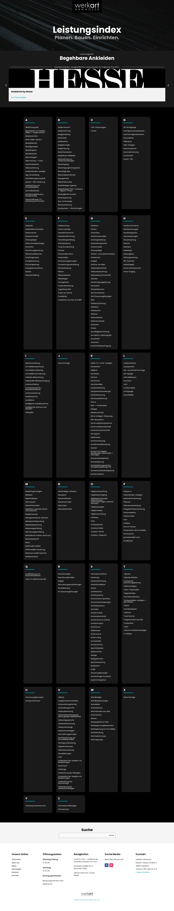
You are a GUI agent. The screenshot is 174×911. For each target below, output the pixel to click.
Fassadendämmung (66, 236)
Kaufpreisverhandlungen (101, 392)
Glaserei (94, 314)
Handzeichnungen (131, 229)
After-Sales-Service (33, 140)
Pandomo (128, 492)
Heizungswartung (131, 258)
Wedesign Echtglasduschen (102, 726)
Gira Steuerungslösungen (101, 297)
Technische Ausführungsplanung (132, 582)
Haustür (127, 244)
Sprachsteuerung (98, 662)
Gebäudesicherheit (99, 268)
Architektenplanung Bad (35, 179)
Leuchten (127, 381)
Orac (93, 521)
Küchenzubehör (97, 474)
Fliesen (61, 272)
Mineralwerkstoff (32, 539)
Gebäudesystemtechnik (101, 275)
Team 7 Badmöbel (131, 590)
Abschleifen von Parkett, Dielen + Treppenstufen (35, 132)
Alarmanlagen (31, 157)
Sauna (93, 588)
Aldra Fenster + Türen (34, 161)
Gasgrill (94, 261)
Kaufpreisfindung (98, 388)
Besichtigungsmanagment (69, 168)
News (14, 866)
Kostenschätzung (98, 441)
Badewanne (63, 142)
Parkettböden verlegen (133, 495)
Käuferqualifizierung (99, 399)
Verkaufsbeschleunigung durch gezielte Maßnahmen (69, 716)
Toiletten (127, 613)
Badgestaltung (64, 135)
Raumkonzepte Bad (66, 578)
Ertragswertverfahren (34, 268)
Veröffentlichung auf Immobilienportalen (66, 739)
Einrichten (29, 247)
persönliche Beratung (132, 499)
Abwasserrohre (31, 136)
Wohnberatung (97, 733)
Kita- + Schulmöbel (99, 406)
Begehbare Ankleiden (66, 156)
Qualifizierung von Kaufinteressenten (33, 575)
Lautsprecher (129, 367)
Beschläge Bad (64, 172)
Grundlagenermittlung (100, 332)
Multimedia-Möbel (32, 546)
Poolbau (127, 523)
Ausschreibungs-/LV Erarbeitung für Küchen (34, 200)
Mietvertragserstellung (34, 532)
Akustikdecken (31, 143)
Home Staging (129, 272)
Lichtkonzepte (129, 388)
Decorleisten (129, 138)
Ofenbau (94, 518)
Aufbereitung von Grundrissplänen (32, 186)
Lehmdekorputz (130, 377)
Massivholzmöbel (32, 506)
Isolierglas (29, 413)
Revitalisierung (64, 588)
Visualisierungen (64, 754)
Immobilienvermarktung (35, 374)
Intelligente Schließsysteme (36, 404)
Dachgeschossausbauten (134, 131)
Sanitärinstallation (98, 585)
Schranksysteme (98, 606)
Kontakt (15, 875)
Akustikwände (31, 154)
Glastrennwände (97, 321)
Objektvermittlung (98, 514)
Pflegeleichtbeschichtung (134, 509)
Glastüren (95, 325)
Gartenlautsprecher (99, 244)
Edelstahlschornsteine (34, 229)
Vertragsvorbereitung (67, 743)
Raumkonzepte (64, 574)
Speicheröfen (96, 652)
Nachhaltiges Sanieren (67, 492)
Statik (93, 669)
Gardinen (94, 226)
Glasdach (95, 307)
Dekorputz (128, 142)
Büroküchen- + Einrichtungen (70, 209)
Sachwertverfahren (99, 574)
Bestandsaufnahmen (67, 175)
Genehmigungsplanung (100, 282)
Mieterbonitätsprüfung (34, 521)
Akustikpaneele (31, 147)
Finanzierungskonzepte (67, 261)
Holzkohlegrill (129, 265)
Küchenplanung (97, 462)
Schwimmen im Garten (100, 620)
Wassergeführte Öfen (100, 722)
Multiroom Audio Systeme (36, 553)
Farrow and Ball (64, 229)
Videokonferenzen (65, 747)
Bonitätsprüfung (64, 198)
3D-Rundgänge (130, 127)
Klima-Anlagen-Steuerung (101, 416)
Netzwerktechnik (65, 509)
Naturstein (62, 506)
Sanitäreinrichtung (98, 581)
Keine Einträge (64, 363)
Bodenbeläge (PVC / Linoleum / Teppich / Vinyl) (70, 190)
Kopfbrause (95, 437)
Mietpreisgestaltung (33, 529)
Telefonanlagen (130, 586)
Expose (28, 272)
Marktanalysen (31, 499)
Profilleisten (128, 541)
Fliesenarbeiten (64, 275)
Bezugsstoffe (63, 179)
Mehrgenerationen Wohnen (36, 518)
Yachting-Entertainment (35, 806)
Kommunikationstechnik (101, 427)
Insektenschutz (31, 397)
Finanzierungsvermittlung (68, 265)
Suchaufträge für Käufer (101, 677)
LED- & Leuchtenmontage (134, 370)
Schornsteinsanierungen (101, 602)
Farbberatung (63, 226)
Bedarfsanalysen (65, 152)
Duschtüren (128, 156)
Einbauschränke (31, 236)
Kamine (94, 377)
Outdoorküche (97, 525)
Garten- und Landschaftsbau (103, 254)
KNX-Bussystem (97, 420)
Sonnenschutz (97, 645)
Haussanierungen (131, 236)
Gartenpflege (96, 251)
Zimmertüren (63, 809)
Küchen (94, 448)
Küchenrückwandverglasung (102, 471)
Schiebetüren (96, 592)
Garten (94, 229)
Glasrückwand (96, 318)
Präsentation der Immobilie (135, 530)
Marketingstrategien (33, 492)
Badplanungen (64, 145)
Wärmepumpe (97, 740)
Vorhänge (62, 769)
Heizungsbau (129, 254)
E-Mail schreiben (143, 872)
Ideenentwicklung (32, 363)
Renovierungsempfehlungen (70, 585)
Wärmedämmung (98, 736)
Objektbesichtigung (99, 495)
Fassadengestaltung (66, 240)
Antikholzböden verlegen (35, 172)
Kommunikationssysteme (101, 423)
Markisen (29, 495)
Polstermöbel (129, 516)
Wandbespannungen (99, 701)
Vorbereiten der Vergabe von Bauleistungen (70, 761)
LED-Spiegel (128, 374)
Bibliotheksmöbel (65, 182)
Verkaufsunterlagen (66, 731)
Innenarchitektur (32, 384)
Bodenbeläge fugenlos (67, 186)
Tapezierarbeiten (131, 578)
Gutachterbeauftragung (101, 346)
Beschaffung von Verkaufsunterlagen (66, 160)
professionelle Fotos (132, 537)
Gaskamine (95, 258)
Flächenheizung (64, 268)
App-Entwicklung (32, 175)
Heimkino (127, 247)
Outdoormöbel (97, 528)
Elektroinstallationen (33, 254)
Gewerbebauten (97, 289)
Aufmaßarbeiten (32, 191)
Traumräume (129, 616)
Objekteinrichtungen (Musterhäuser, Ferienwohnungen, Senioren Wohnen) (102, 501)
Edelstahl (29, 226)
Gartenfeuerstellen (98, 236)
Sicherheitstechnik (98, 616)
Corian (93, 131)
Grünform (95, 342)
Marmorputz (30, 502)
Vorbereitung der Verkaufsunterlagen (66, 788)
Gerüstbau (95, 286)
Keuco (93, 402)
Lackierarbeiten (130, 363)
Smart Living (96, 638)
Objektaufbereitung (99, 492)
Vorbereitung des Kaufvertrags (65, 782)
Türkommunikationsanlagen (135, 630)
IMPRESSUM (79, 900)
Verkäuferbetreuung (66, 724)
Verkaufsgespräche (66, 720)
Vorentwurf (62, 766)
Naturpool (62, 495)
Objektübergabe (97, 507)
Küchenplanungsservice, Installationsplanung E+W (101, 466)
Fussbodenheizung (65, 286)
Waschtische (96, 715)
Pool (125, 520)
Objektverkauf (96, 511)
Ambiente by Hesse (22, 91)
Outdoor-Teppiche (98, 535)
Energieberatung (32, 261)
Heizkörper (128, 251)
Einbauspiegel (31, 240)
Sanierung (95, 578)
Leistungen (16, 869)
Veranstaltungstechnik (67, 704)
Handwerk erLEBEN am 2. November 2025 (83, 867)
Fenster (61, 251)
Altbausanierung (32, 168)
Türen (126, 627)
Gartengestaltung (98, 240)
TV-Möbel (128, 634)
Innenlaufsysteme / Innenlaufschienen (33, 389)
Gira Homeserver (98, 293)
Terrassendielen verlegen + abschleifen (135, 601)
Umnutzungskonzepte (34, 697)
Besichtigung (63, 164)
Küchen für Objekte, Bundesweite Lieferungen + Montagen (102, 453)
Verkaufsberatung (65, 712)
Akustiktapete (31, 150)
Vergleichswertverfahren (68, 701)
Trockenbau (128, 623)
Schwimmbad (96, 613)
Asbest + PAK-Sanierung (35, 182)
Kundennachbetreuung (100, 445)
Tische (126, 606)
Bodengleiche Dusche (67, 194)
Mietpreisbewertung (33, 525)
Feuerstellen (63, 258)
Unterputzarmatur (32, 701)
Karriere (15, 872)
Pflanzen (127, 502)
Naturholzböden (64, 499)
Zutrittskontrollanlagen (67, 806)
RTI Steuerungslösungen (68, 592)
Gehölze (94, 279)
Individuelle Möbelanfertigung (37, 381)
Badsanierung (63, 149)
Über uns (15, 862)
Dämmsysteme (130, 149)
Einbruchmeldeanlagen (34, 244)
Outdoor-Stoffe (97, 532)
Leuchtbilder (129, 395)
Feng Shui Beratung (66, 247)
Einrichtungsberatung (34, 251)
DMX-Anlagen (129, 145)
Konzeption (95, 434)
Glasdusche (95, 311)
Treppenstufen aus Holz (133, 620)
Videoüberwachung (66, 750)
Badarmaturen (64, 127)
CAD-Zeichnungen (98, 127)
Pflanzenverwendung (132, 506)
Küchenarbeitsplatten (100, 458)
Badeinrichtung (64, 131)
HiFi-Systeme (129, 261)
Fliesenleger (63, 279)
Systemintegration (98, 680)
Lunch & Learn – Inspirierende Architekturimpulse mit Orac (86, 860)
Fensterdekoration (65, 254)
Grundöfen (95, 339)
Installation (29, 400)
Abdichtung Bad (31, 127)
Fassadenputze (64, 244)
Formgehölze (63, 282)
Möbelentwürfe (31, 557)
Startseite (16, 859)
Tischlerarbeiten (130, 609)
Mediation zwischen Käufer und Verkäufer (36, 510)
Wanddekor (95, 704)
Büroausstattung (65, 205)
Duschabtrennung (131, 152)
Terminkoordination (132, 597)
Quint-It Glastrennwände (35, 579)
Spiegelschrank (97, 659)
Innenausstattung (32, 393)
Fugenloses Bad (64, 289)
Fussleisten (62, 297)
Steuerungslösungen (99, 673)
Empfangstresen (32, 258)
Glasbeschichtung (98, 304)
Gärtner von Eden (98, 265)
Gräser (93, 328)
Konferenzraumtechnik (100, 430)
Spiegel (94, 655)
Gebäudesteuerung (99, 272)
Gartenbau (95, 233)
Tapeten (127, 574)
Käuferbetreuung (98, 395)
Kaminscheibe (96, 384)
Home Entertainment (132, 268)
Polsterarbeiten (130, 513)
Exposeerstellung (32, 275)
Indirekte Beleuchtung (34, 377)
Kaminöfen (95, 381)
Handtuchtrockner (131, 226)
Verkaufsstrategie (65, 727)
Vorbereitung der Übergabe (69, 773)
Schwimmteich (97, 624)
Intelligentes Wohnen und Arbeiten (35, 408)
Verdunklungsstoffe (66, 708)
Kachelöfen (95, 367)
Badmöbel (62, 138)
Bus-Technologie (65, 201)
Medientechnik (31, 514)
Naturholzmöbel (64, 502)
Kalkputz (94, 370)
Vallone (61, 697)
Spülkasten (95, 666)
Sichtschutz (95, 627)
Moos (27, 543)
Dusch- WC (128, 159)
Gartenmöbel (96, 247)
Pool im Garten (130, 527)
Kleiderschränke (97, 413)
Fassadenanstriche (66, 233)
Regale (61, 581)
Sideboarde (95, 631)
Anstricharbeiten (32, 164)
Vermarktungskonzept (67, 734)
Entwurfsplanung (32, 265)
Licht (125, 384)
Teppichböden (130, 593)
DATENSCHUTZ (92, 900)
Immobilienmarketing (34, 370)
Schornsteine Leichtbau (100, 599)
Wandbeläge (96, 697)
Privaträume (129, 534)
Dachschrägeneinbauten (134, 135)
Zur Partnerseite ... (19, 97)
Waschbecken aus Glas (100, 712)
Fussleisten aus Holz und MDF (70, 300)
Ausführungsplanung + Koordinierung (34, 195)
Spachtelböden (97, 648)
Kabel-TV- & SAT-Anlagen (101, 363)
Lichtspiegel (128, 392)
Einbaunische (30, 233)
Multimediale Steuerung (35, 550)
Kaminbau (95, 374)
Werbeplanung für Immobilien (103, 729)
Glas (92, 300)
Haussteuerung (130, 240)
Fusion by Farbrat (65, 293)
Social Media (96, 641)
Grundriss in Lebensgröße (101, 335)
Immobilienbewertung (34, 367)
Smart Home (96, 634)
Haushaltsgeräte (130, 233)
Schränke (94, 609)
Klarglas (94, 409)
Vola (60, 757)
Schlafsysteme (97, 595)
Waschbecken (97, 708)
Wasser (94, 719)
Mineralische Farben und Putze (37, 536)
